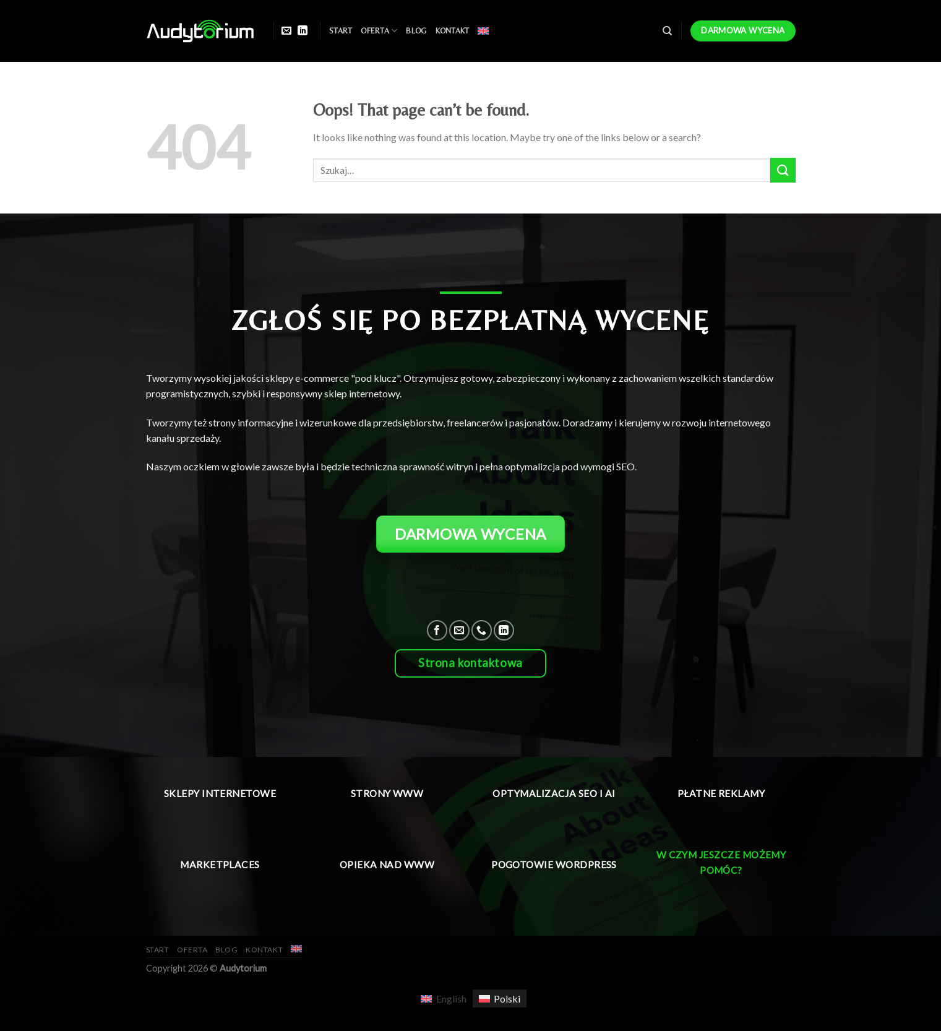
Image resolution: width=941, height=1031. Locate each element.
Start (340, 30)
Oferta (379, 31)
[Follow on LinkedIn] (302, 31)
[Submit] (782, 170)
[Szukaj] (667, 31)
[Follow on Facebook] (437, 630)
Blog (416, 30)
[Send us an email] (286, 31)
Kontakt (453, 30)
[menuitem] (483, 31)
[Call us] (481, 630)
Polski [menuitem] (507, 998)
